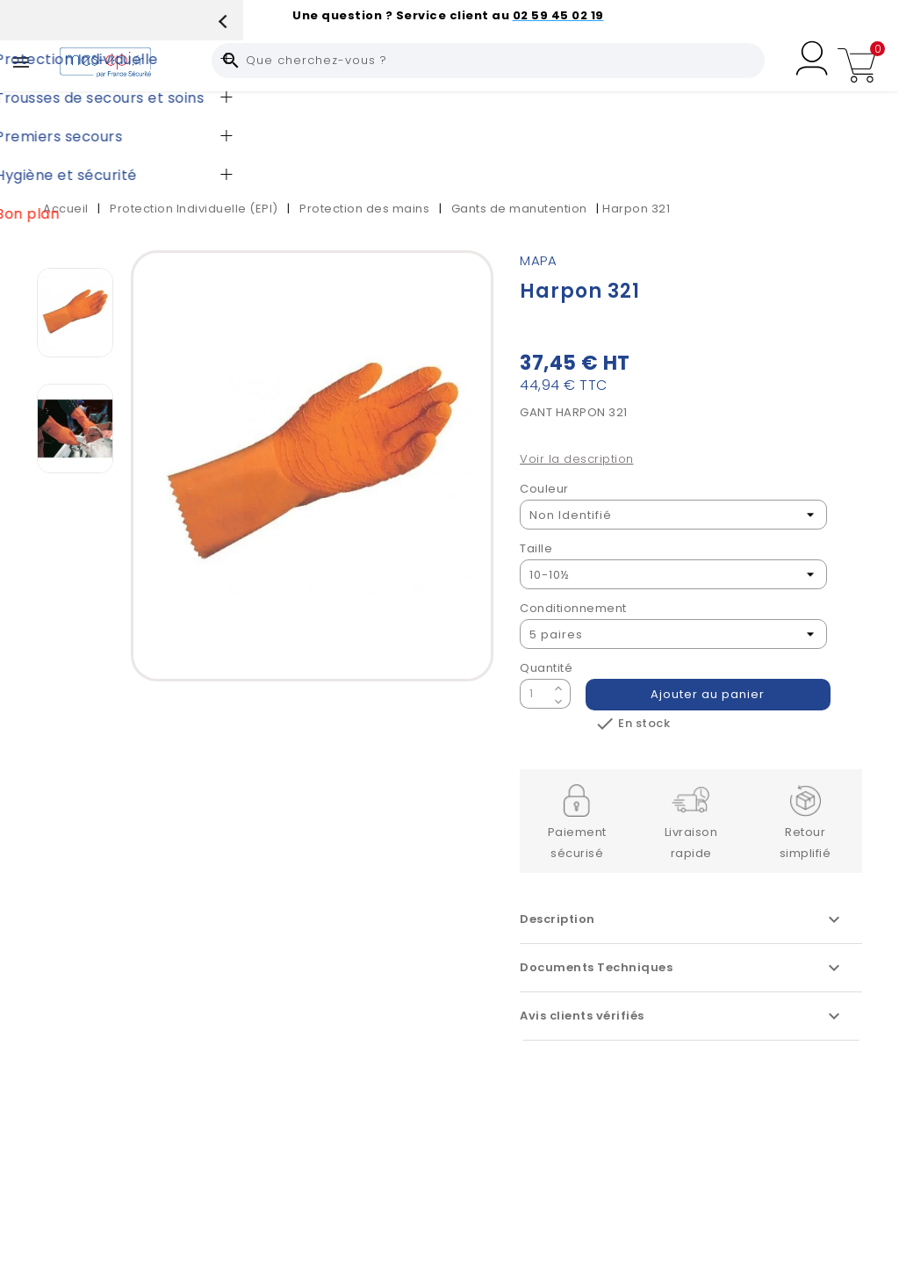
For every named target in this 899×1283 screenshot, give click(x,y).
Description (682, 919)
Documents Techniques (682, 967)
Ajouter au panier (708, 694)
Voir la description (577, 458)
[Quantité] (535, 694)
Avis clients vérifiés (682, 1016)
